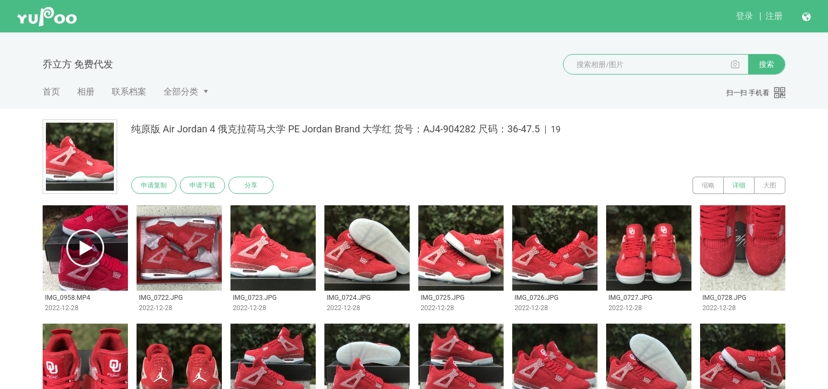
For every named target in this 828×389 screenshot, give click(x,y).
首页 (51, 91)
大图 (769, 185)
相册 (85, 91)
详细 (738, 185)
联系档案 (129, 91)
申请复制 (154, 185)
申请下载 (202, 185)
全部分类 (181, 91)
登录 (744, 16)
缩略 (708, 185)
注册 (774, 16)
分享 (251, 185)
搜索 (766, 64)
